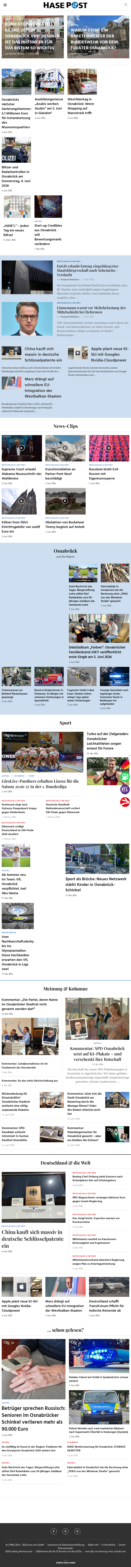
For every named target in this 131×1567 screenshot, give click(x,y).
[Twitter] (65, 1531)
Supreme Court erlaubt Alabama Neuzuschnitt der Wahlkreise (22, 474)
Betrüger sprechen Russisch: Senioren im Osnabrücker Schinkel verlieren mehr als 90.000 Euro (34, 1418)
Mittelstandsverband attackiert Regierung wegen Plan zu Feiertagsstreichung (98, 1262)
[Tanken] (125, 777)
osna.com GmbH (35, 1544)
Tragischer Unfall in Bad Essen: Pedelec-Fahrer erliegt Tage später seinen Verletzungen (80, 695)
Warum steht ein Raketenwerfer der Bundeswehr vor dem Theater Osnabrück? (94, 39)
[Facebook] (54, 1531)
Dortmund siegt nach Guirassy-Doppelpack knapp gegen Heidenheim (19, 809)
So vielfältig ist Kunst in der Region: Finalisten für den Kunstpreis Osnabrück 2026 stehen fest (32, 1449)
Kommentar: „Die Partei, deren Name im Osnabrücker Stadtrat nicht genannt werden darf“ (30, 1004)
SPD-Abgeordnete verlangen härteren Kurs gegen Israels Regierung (98, 1199)
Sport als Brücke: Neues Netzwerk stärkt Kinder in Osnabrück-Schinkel (96, 885)
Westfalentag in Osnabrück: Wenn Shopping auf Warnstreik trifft (81, 106)
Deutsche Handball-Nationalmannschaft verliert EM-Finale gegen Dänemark (63, 809)
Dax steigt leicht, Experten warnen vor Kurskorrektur (96, 1220)
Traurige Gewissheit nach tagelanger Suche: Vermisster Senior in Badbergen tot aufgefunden (114, 697)
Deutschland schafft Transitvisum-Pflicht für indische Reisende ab (106, 1306)
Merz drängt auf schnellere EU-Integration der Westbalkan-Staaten (43, 388)
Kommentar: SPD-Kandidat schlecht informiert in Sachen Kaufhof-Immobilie (15, 1134)
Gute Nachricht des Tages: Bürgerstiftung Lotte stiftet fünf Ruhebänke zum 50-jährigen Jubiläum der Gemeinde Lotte (82, 595)
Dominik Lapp (81, 53)
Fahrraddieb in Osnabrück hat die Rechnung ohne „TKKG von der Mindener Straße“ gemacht (114, 593)
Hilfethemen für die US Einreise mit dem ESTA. (59, 1551)
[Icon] (21, 448)
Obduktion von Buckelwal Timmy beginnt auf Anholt (65, 525)
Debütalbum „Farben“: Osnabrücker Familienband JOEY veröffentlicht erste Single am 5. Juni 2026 (97, 652)
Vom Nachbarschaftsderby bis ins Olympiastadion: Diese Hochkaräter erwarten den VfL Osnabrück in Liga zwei (18, 953)
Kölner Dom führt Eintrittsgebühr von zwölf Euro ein (21, 527)
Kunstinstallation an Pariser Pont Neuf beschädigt (60, 474)
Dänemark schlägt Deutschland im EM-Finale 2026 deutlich (18, 830)
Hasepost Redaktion (70, 279)
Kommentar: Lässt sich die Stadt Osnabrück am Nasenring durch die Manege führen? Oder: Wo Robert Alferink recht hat (84, 1104)
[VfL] (125, 789)
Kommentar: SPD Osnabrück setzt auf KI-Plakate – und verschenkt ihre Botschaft (97, 1054)
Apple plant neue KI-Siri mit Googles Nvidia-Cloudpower (110, 355)
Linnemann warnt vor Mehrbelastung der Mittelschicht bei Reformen (91, 309)
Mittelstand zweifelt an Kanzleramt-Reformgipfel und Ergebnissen (94, 1241)
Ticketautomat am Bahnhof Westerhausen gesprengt (14, 693)
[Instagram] (77, 1531)
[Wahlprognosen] (125, 764)
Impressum (53, 1544)
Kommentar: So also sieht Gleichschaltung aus (30, 1081)
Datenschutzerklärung (73, 1544)
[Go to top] (65, 1562)
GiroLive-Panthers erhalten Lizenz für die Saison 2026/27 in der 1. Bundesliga (40, 783)
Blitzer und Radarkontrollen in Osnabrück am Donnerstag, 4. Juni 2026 (16, 177)
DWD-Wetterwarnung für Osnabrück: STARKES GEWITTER (96, 1449)
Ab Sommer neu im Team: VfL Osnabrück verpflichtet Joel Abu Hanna (14, 884)
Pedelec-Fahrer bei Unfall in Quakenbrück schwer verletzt (98, 1379)
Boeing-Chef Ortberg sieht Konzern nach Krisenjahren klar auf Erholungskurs (97, 1179)
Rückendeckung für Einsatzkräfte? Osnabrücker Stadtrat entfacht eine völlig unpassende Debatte (16, 1102)
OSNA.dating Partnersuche (18, 1551)
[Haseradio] (125, 802)
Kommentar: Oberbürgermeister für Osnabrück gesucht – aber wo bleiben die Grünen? (84, 1134)
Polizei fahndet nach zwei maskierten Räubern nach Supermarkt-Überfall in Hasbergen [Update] (98, 1430)
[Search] (125, 5)
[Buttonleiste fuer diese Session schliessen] (129, 756)
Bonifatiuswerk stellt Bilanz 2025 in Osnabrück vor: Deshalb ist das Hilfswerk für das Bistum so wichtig (32, 36)
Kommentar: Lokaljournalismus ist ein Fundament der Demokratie (25, 1066)
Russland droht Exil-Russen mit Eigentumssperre (104, 474)
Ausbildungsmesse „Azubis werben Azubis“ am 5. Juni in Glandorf (49, 106)
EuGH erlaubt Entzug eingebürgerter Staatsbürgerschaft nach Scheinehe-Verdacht (88, 270)
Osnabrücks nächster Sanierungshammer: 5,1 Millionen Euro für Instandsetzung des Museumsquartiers (16, 113)
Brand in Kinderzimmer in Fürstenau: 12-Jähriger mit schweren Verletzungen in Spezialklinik (49, 695)
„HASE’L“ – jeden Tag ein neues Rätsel (16, 230)
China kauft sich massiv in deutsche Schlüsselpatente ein (43, 355)
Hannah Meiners (16, 53)
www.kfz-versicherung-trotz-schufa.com (105, 1551)
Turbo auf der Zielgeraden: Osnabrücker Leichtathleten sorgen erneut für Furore (108, 741)
